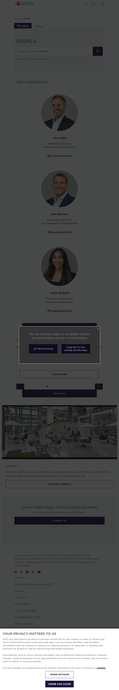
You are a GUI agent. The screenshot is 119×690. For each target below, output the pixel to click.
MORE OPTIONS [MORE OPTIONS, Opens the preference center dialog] (59, 680)
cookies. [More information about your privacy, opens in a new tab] (101, 674)
